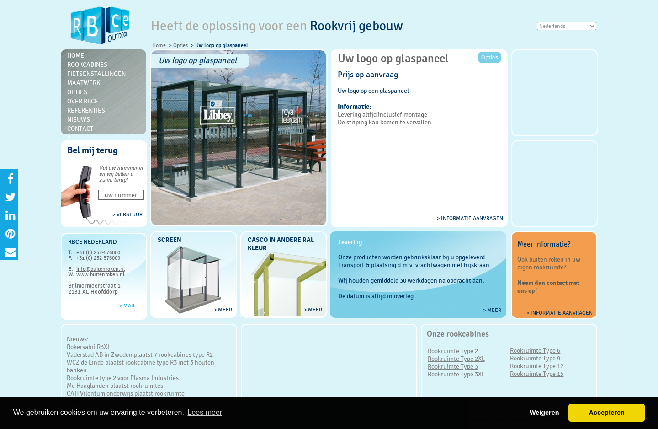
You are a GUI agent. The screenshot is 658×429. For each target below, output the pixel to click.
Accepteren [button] (606, 412)
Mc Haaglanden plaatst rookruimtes (115, 385)
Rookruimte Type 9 (535, 358)
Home (159, 45)
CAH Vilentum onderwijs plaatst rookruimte (126, 393)
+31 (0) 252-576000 (98, 252)
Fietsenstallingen (96, 73)
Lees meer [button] (205, 412)
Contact (80, 128)
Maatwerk (83, 82)
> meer (223, 309)
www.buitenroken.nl (100, 274)
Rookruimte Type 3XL (456, 374)
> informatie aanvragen (470, 218)
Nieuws (78, 119)
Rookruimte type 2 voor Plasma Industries (123, 377)
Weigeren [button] (544, 412)
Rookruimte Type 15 (536, 373)
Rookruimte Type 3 (453, 366)
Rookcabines (87, 64)
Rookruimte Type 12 (536, 366)
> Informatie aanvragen (559, 313)
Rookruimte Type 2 (453, 350)
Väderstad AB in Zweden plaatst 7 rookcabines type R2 (140, 354)
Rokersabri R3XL (89, 346)
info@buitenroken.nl (100, 269)
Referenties (86, 110)
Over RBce (82, 101)
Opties (180, 45)
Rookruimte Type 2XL (456, 358)
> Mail (127, 305)
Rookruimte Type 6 (535, 350)
